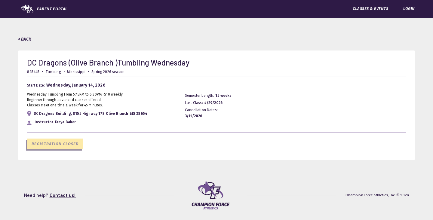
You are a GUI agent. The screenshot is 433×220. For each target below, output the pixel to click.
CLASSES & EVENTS (370, 8)
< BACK (24, 39)
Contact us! (63, 195)
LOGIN (409, 8)
